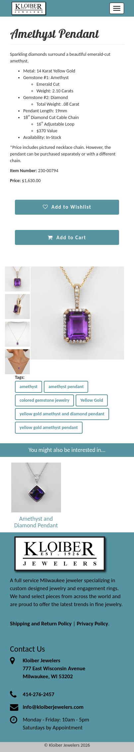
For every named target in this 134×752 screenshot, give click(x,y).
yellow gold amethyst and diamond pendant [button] (62, 414)
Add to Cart (67, 237)
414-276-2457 (38, 694)
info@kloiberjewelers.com (53, 706)
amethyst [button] (28, 386)
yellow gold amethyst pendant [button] (49, 427)
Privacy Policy (92, 623)
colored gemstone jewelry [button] (44, 400)
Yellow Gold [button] (91, 400)
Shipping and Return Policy (41, 623)
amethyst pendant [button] (66, 386)
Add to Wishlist (67, 207)
